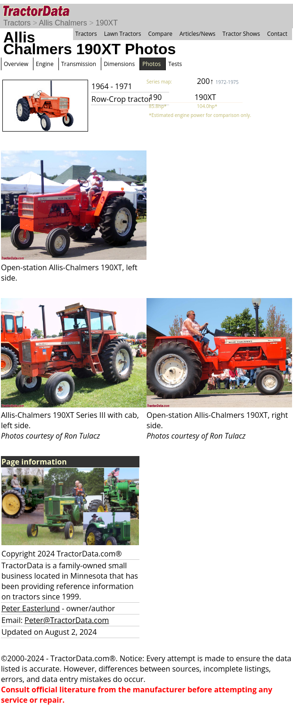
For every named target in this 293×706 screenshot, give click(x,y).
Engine (45, 64)
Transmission (78, 64)
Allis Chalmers (63, 23)
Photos (151, 64)
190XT (107, 23)
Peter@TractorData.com (66, 620)
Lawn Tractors (122, 34)
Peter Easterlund (30, 608)
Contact (277, 34)
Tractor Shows (241, 34)
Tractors (17, 23)
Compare (160, 34)
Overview (16, 64)
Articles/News (197, 34)
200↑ (218, 81)
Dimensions (119, 64)
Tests (175, 64)
